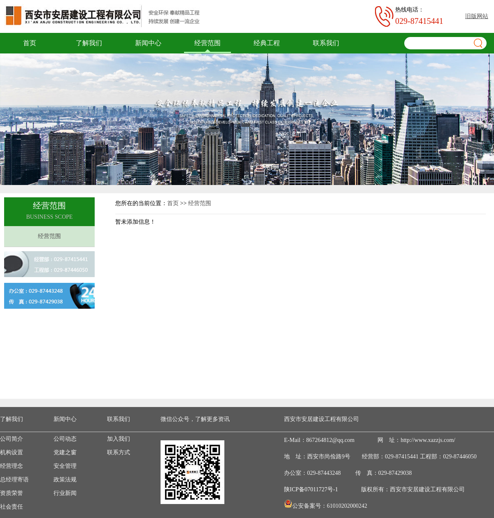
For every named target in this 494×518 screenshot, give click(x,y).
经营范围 (207, 42)
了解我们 (89, 42)
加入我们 (118, 439)
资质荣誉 (11, 493)
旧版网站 (476, 16)
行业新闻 (65, 493)
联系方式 (118, 452)
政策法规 (65, 479)
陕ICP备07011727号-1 (311, 489)
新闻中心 (148, 42)
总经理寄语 (14, 479)
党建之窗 (65, 452)
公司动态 (65, 439)
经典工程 (267, 42)
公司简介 (11, 439)
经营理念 (11, 466)
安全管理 (65, 466)
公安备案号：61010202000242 (329, 506)
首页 (29, 42)
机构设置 (11, 452)
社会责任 (11, 507)
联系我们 (326, 42)
